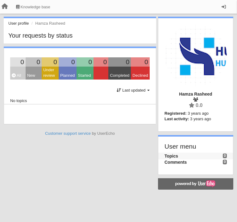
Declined (140, 75)
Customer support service (68, 133)
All (16, 75)
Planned (67, 75)
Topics (171, 156)
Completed (119, 75)
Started (84, 75)
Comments (175, 162)
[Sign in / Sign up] (223, 7)
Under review (49, 73)
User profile (18, 23)
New (31, 75)
